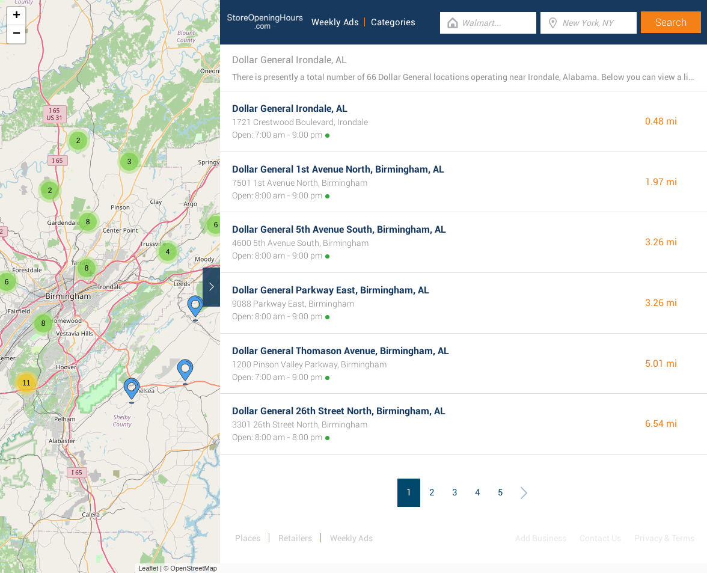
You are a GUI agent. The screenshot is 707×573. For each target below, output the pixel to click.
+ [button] (16, 16)
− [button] (16, 34)
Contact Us (600, 538)
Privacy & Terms (664, 538)
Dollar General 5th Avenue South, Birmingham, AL (339, 229)
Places (247, 538)
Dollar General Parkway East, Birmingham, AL (330, 290)
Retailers (295, 538)
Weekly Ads (335, 22)
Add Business (540, 538)
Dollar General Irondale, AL (289, 108)
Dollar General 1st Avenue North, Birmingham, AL (338, 169)
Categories (393, 22)
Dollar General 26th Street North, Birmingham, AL (338, 411)
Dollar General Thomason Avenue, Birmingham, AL (340, 351)
